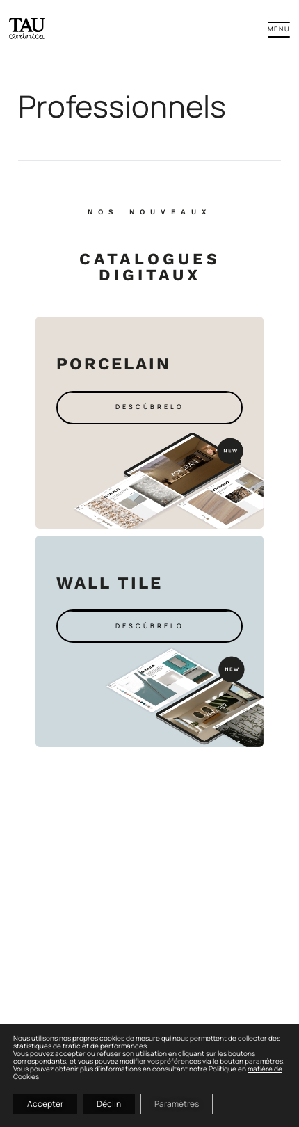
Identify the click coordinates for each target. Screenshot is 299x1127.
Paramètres (176, 1104)
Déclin (109, 1104)
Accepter (45, 1104)
